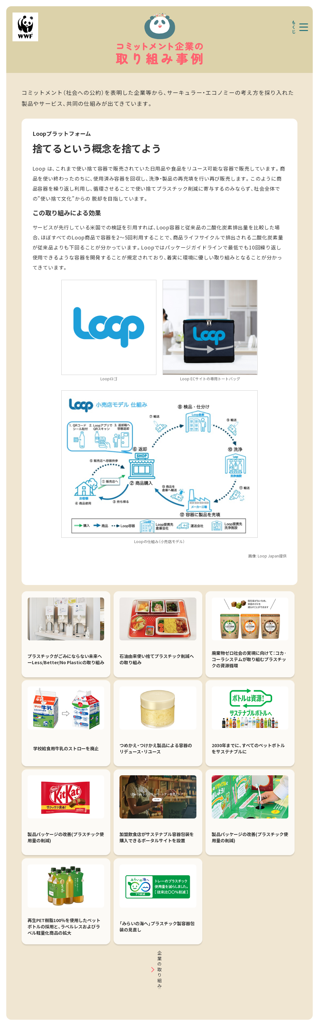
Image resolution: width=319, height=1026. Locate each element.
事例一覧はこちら (159, 979)
